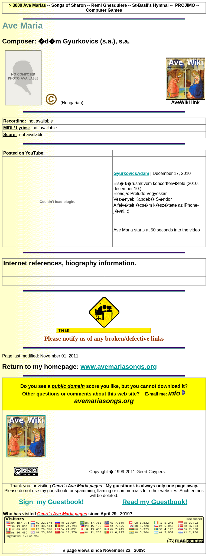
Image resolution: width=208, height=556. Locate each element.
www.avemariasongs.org (118, 366)
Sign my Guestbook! (51, 501)
